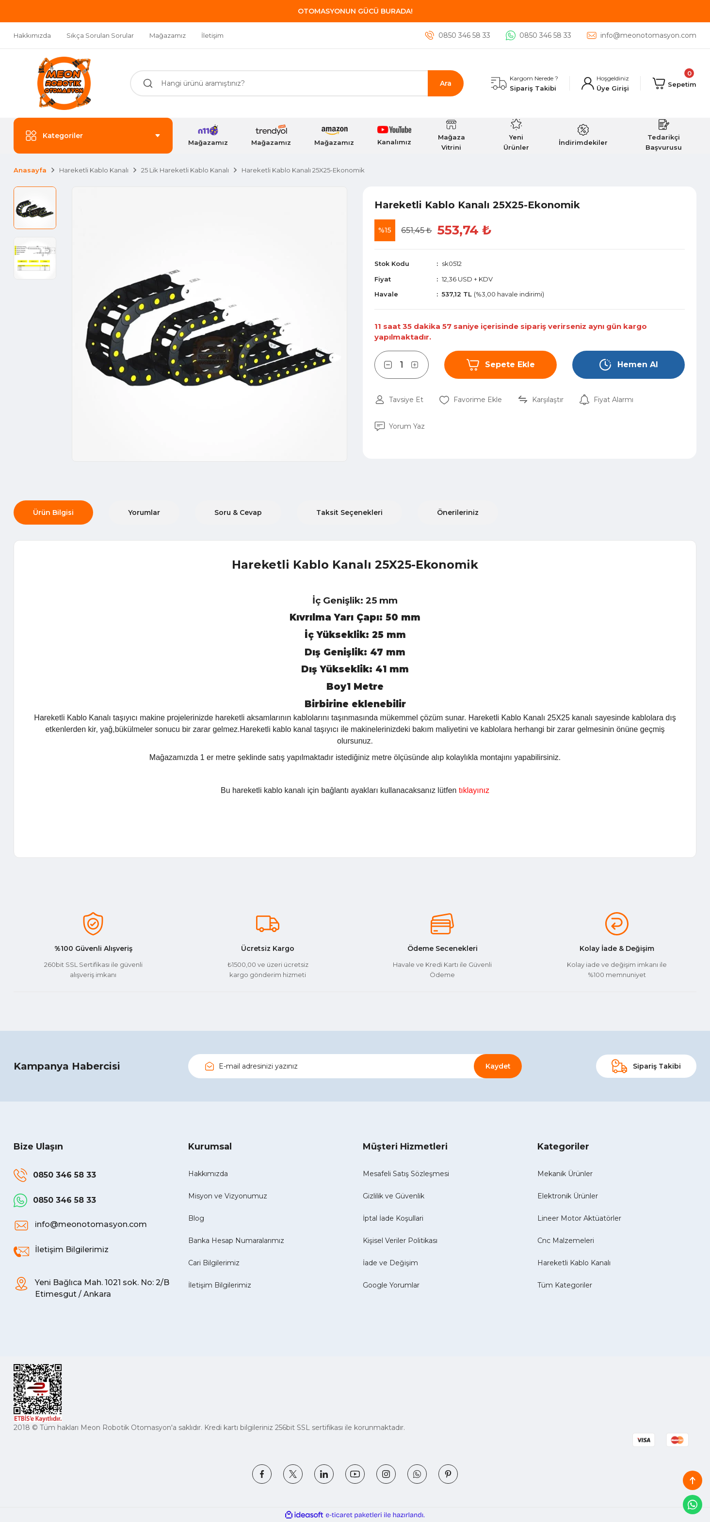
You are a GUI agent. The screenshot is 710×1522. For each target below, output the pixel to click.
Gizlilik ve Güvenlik (393, 1196)
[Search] (297, 83)
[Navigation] (93, 136)
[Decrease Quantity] (383, 365)
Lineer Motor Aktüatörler (579, 1218)
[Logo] (64, 83)
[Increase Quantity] (420, 365)
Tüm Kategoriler (564, 1285)
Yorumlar (144, 512)
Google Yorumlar (391, 1285)
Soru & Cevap (238, 512)
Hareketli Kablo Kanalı (574, 1262)
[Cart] (674, 83)
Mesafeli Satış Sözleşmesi (406, 1173)
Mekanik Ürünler (565, 1173)
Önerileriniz (458, 512)
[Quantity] (401, 365)
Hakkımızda (208, 1173)
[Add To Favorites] (470, 399)
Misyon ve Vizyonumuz (227, 1196)
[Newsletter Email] (355, 1066)
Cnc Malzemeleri (565, 1240)
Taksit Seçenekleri (349, 512)
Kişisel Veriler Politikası (400, 1240)
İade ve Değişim (390, 1262)
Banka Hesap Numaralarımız (236, 1240)
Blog (196, 1218)
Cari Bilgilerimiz (214, 1262)
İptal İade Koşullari (393, 1218)
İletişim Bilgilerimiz (219, 1285)
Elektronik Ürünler (567, 1196)
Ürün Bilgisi (53, 512)
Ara (446, 83)
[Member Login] (605, 83)
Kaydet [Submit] (498, 1066)
